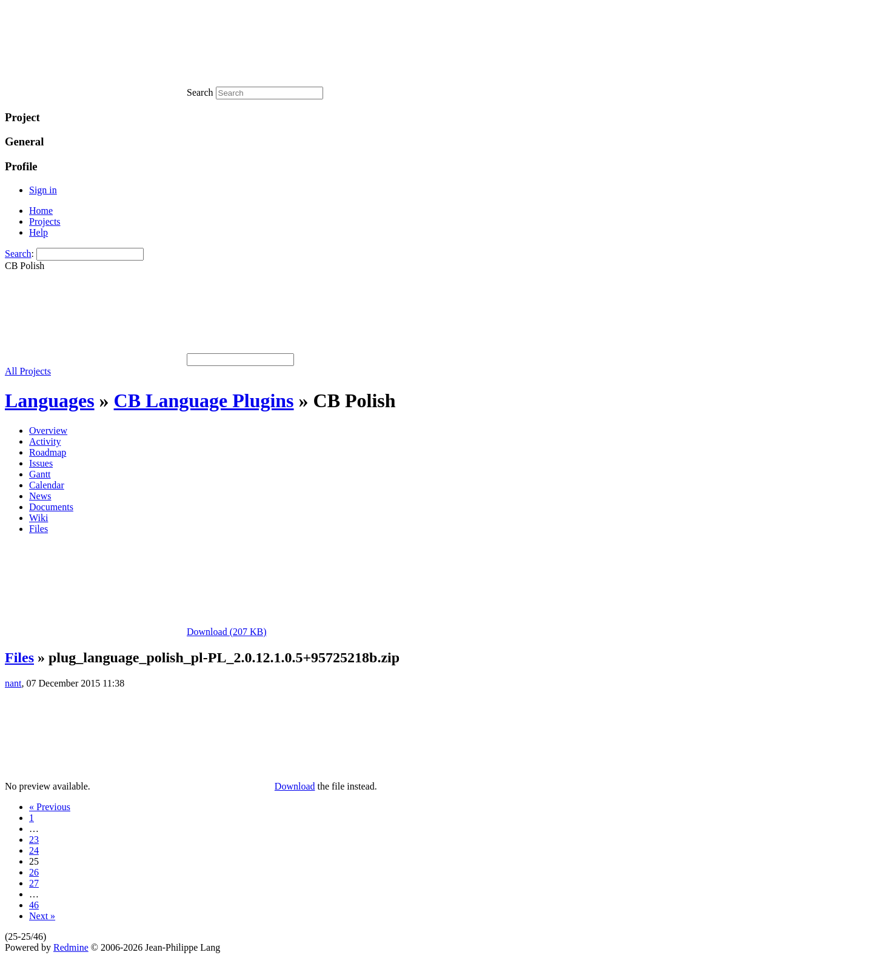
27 (34, 883)
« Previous (49, 807)
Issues (41, 463)
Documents (51, 507)
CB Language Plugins (204, 400)
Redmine (71, 947)
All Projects (28, 371)
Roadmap (47, 452)
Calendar (46, 485)
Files (38, 529)
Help (38, 232)
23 (34, 839)
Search (18, 253)
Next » (42, 916)
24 (34, 850)
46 (34, 905)
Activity (45, 441)
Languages (50, 400)
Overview (48, 430)
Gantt (40, 474)
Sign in (43, 190)
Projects (45, 221)
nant (13, 683)
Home (41, 210)
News (40, 496)
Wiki (38, 518)
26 (34, 872)
